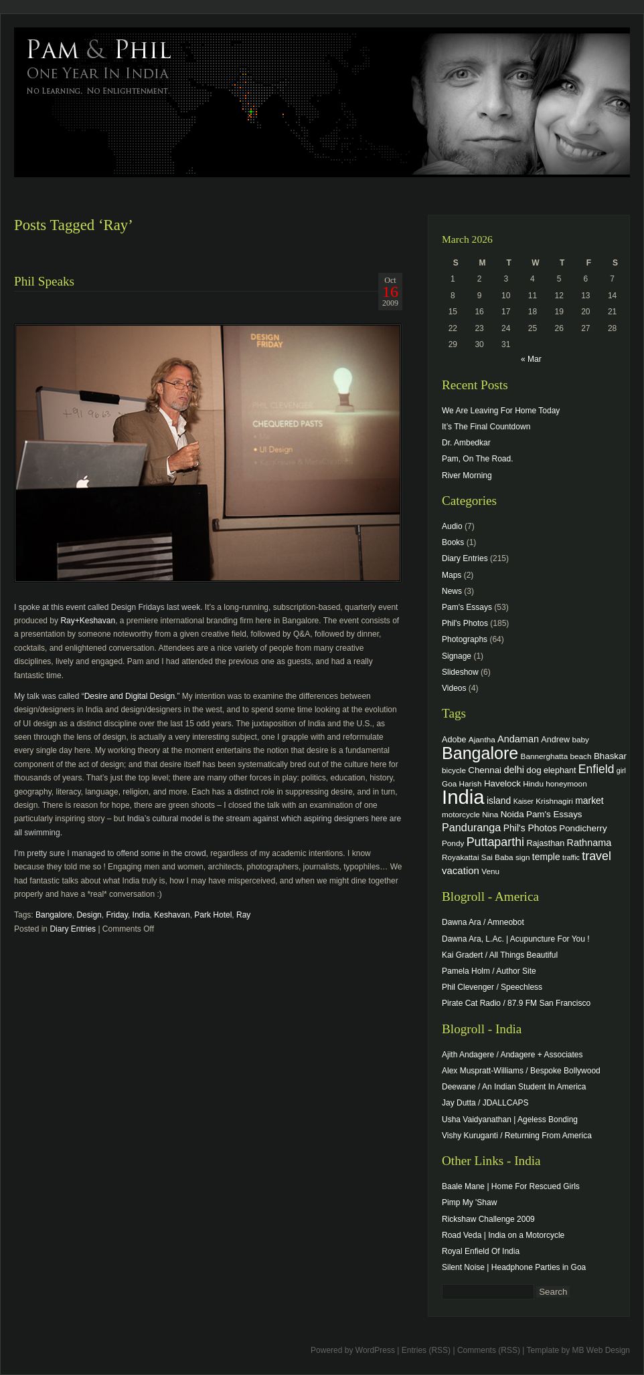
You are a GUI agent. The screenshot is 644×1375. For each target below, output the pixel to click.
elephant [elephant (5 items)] (560, 770)
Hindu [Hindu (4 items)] (533, 783)
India (141, 915)
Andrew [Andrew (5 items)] (555, 739)
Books (453, 542)
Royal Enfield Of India (480, 1251)
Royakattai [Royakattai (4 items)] (460, 857)
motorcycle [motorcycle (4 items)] (461, 814)
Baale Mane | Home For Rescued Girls (511, 1186)
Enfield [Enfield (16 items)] (596, 769)
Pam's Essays (467, 607)
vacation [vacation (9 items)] (460, 870)
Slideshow (460, 672)
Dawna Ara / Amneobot (483, 922)
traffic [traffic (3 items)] (571, 857)
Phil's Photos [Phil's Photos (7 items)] (530, 828)
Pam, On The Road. (477, 458)
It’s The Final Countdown (486, 426)
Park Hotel (213, 915)
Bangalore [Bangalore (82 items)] (480, 753)
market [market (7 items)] (589, 800)
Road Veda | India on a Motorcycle (503, 1235)
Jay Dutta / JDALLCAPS (485, 1102)
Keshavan (171, 915)
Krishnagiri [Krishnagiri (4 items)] (554, 801)
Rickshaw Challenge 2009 (488, 1219)
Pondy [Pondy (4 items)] (453, 843)
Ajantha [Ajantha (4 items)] (482, 739)
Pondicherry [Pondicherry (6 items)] (583, 828)
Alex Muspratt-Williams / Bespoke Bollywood (521, 1070)
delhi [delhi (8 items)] (513, 769)
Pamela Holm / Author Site (489, 971)
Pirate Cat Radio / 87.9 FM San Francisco (516, 1003)
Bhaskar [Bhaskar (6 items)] (610, 756)
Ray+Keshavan (87, 620)
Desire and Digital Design (129, 696)
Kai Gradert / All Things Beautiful (500, 955)
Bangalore (53, 915)
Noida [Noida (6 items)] (512, 814)
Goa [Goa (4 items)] (449, 783)
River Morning (467, 475)
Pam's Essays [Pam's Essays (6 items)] (554, 814)
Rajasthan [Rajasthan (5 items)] (545, 843)
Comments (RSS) (488, 1350)
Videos (454, 688)
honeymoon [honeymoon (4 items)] (566, 783)
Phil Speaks (44, 281)
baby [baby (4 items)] (580, 739)
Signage (456, 656)
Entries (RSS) (426, 1350)
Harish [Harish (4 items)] (470, 783)
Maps (451, 575)
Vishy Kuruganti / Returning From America (517, 1135)
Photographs (464, 639)
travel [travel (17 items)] (596, 856)
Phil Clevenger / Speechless (492, 987)
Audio (452, 526)
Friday (116, 915)
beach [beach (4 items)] (581, 756)
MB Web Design (601, 1350)
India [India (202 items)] (463, 797)
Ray (243, 915)
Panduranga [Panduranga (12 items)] (471, 827)
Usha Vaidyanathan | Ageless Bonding (510, 1119)
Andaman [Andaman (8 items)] (518, 739)
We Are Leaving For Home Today (501, 410)
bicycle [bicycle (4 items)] (454, 770)
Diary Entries (73, 929)
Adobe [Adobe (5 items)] (454, 739)
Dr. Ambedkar (466, 442)
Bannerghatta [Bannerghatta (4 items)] (544, 756)
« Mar (531, 359)
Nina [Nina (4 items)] (490, 814)
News (452, 591)
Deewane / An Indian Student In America (514, 1086)
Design (88, 915)
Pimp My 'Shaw (469, 1202)
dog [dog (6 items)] (533, 770)
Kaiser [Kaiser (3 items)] (523, 801)
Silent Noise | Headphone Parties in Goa (514, 1267)
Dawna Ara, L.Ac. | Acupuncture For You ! (516, 939)
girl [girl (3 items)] (621, 770)
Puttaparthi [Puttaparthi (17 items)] (495, 842)
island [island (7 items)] (499, 800)
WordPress (375, 1350)
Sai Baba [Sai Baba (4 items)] (497, 857)
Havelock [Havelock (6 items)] (502, 783)
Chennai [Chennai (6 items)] (484, 770)
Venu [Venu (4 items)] (490, 871)
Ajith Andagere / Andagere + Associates (512, 1054)
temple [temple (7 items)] (546, 856)
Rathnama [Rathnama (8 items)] (589, 842)
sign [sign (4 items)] (522, 857)
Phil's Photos (465, 623)
